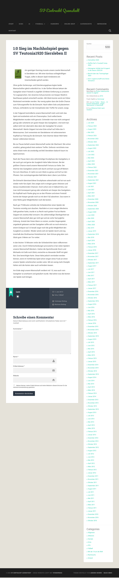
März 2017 (91, 282)
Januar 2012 (92, 473)
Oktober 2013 (92, 406)
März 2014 (91, 391)
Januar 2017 (92, 289)
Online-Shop (69, 24)
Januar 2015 (92, 362)
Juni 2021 (91, 190)
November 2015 (93, 330)
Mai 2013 (91, 422)
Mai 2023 (91, 133)
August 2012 (92, 451)
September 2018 (93, 235)
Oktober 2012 (92, 445)
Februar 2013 (92, 432)
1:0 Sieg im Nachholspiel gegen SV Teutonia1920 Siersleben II (36, 53)
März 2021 (91, 196)
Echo (21, 24)
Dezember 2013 (93, 400)
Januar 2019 (92, 231)
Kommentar (17, 334)
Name (15, 363)
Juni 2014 (91, 381)
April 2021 (91, 193)
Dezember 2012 (93, 438)
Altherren (91, 536)
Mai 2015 (91, 349)
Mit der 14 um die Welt (95, 552)
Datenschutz (86, 24)
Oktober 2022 (92, 142)
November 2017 (93, 257)
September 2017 (93, 263)
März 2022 (91, 165)
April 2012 (91, 464)
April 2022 (91, 161)
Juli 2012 (91, 454)
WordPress (57, 573)
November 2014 (93, 368)
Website (16, 383)
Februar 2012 (92, 470)
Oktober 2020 (92, 206)
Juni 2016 (91, 308)
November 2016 (93, 295)
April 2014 (91, 387)
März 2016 (91, 317)
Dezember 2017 (93, 254)
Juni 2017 (91, 273)
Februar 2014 (92, 394)
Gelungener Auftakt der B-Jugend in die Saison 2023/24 (99, 70)
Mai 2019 (91, 228)
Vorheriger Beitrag (61, 306)
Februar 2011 (92, 508)
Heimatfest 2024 (93, 61)
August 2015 (92, 340)
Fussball (39, 24)
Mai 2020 (91, 219)
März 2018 (91, 244)
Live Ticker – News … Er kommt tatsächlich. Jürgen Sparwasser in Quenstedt (97, 104)
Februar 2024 (92, 126)
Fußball (61, 300)
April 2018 (91, 241)
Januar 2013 (92, 435)
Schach (90, 558)
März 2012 (91, 467)
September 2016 (93, 301)
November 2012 (93, 442)
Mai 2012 (91, 461)
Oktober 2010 (92, 521)
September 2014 (93, 375)
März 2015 (91, 356)
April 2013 (91, 426)
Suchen (89, 44)
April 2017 (91, 279)
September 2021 (93, 181)
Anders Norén (96, 573)
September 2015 (93, 336)
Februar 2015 (92, 359)
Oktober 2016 (92, 298)
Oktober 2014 (92, 371)
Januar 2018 (92, 251)
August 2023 (92, 130)
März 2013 (91, 429)
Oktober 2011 (92, 483)
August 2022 (92, 149)
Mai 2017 (91, 276)
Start (11, 24)
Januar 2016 (92, 324)
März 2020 (91, 225)
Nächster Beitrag (60, 310)
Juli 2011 (91, 492)
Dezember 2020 (93, 200)
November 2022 (93, 139)
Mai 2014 (91, 384)
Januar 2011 (92, 512)
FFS (89, 546)
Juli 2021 (91, 187)
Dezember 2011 (93, 476)
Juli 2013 (91, 416)
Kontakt (12, 31)
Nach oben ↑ (108, 573)
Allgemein (91, 533)
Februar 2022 (92, 168)
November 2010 (93, 518)
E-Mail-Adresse (19, 373)
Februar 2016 (92, 320)
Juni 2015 (91, 346)
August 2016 (92, 305)
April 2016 (91, 314)
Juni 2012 (91, 457)
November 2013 (93, 403)
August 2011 (92, 489)
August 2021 (92, 184)
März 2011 (91, 505)
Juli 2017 (91, 270)
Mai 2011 (91, 499)
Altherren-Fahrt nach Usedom (96, 109)
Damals (90, 539)
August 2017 (92, 266)
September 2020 (93, 209)
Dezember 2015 (93, 327)
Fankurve (55, 24)
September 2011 (93, 486)
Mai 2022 (91, 158)
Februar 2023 (92, 136)
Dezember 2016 (93, 292)
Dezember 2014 (93, 365)
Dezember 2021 (93, 171)
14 (29, 24)
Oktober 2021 (92, 177)
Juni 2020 (91, 216)
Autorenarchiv (18, 302)
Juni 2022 (91, 155)
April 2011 (91, 502)
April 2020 (91, 222)
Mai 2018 (91, 238)
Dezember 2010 (93, 515)
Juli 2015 (91, 343)
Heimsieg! (100, 99)
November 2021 (93, 174)
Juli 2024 (91, 123)
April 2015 (91, 352)
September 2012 (93, 448)
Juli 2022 (91, 152)
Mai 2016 (91, 311)
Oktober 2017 (92, 260)
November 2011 (93, 480)
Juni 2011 (91, 496)
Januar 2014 (92, 397)
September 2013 (93, 410)
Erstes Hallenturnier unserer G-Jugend (98, 92)
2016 (101, 96)
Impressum (102, 24)
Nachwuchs (92, 555)
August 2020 (92, 212)
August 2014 (92, 378)
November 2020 (93, 203)
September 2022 (93, 145)
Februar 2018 (92, 247)
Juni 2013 (91, 419)
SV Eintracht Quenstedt (59, 10)
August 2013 (92, 413)
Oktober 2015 (92, 333)
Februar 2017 (92, 286)
